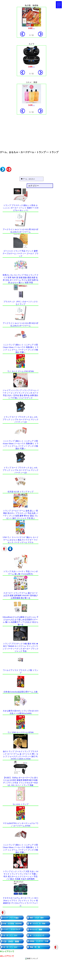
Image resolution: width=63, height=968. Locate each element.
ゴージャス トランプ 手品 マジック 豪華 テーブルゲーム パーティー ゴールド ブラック (20, 253)
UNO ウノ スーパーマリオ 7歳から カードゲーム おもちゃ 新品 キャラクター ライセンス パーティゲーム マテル (20, 539)
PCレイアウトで (7, 951)
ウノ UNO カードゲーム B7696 (21, 732)
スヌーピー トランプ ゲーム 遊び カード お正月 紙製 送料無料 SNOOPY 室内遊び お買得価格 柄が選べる (20, 595)
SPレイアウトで (7, 956)
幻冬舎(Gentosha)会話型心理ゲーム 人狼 (20, 692)
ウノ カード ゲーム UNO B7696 (20, 371)
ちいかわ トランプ (20, 804)
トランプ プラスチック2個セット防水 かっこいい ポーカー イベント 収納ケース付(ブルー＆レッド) (20, 207)
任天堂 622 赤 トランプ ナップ (20, 492)
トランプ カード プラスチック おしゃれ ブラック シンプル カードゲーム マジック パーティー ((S (20, 419)
